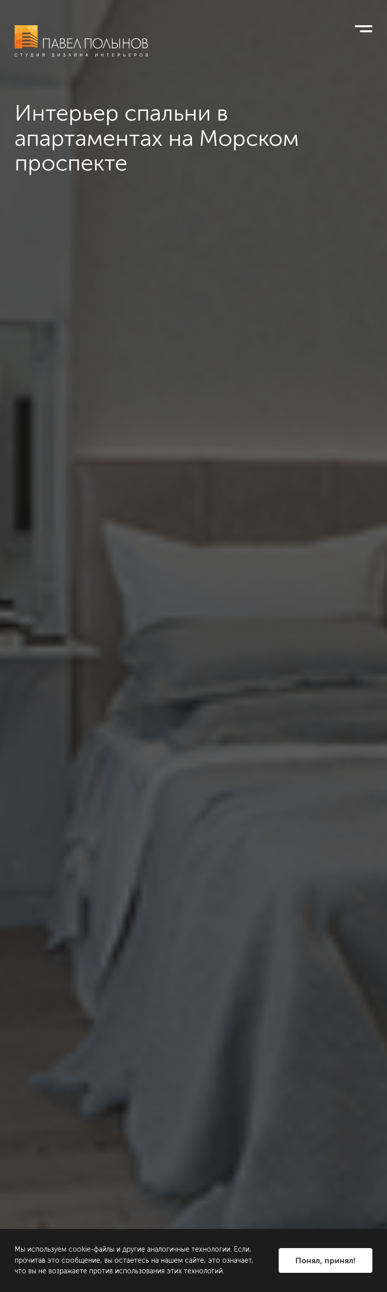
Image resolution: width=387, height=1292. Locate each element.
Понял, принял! (325, 1260)
